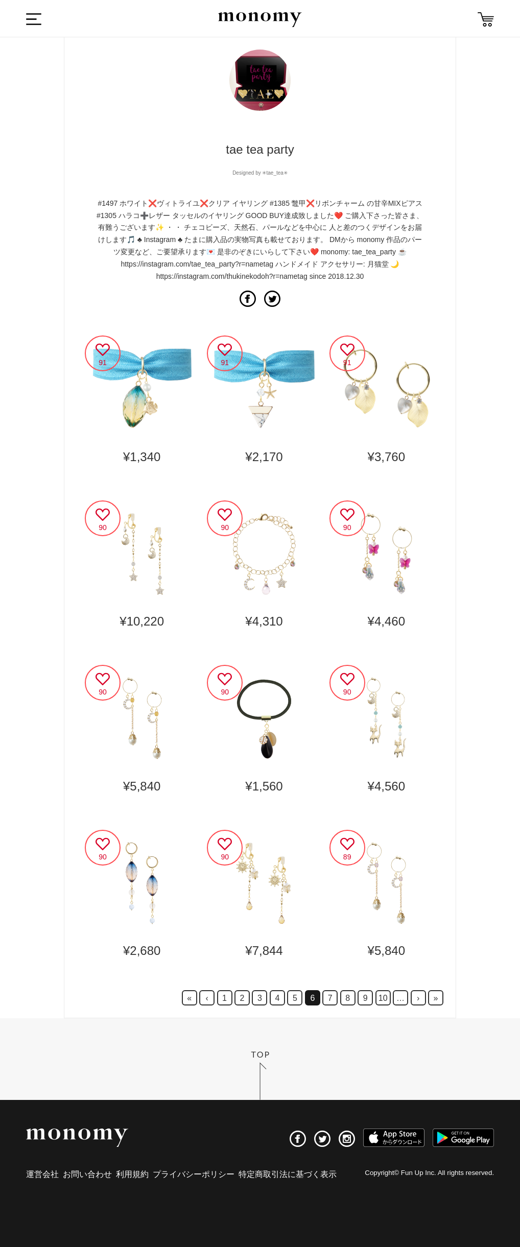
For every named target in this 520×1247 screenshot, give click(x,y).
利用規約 (132, 1174)
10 (383, 998)
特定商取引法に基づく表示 (288, 1174)
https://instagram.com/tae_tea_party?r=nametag (197, 264)
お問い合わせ (87, 1174)
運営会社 (42, 1174)
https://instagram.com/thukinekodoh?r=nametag (232, 276)
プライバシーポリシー (193, 1174)
